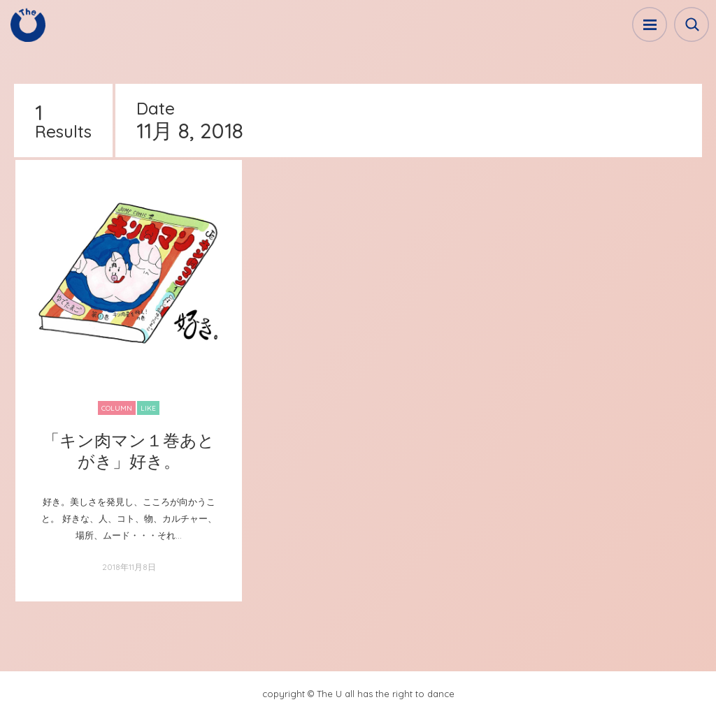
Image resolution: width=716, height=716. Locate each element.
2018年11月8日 (129, 567)
